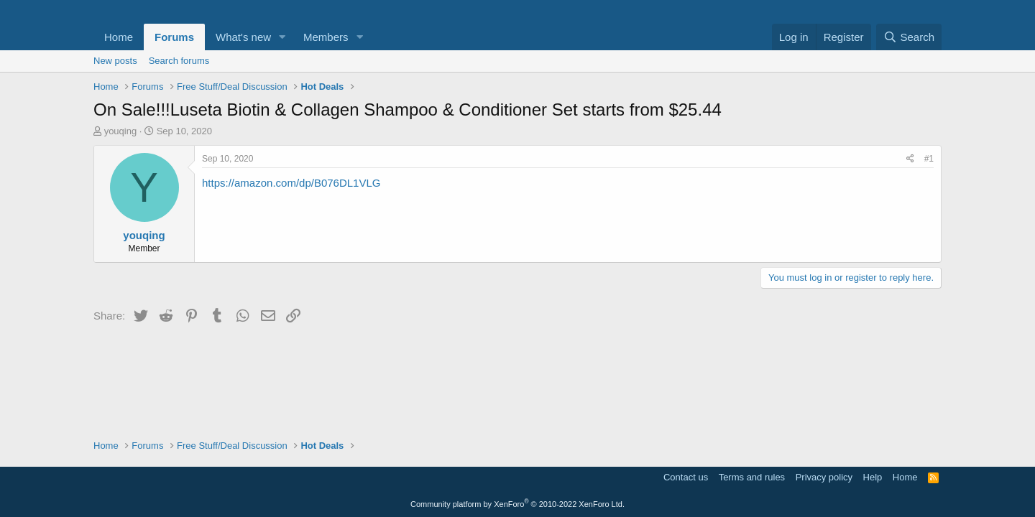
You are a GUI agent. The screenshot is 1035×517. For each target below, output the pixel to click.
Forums (174, 37)
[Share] (910, 159)
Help (873, 477)
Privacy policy (824, 477)
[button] (282, 37)
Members (326, 37)
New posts (115, 60)
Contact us (685, 477)
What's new (243, 37)
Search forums (179, 60)
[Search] (909, 37)
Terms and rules (752, 477)
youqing (120, 131)
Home (118, 37)
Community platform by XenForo (517, 504)
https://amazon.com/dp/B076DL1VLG (291, 183)
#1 (929, 159)
